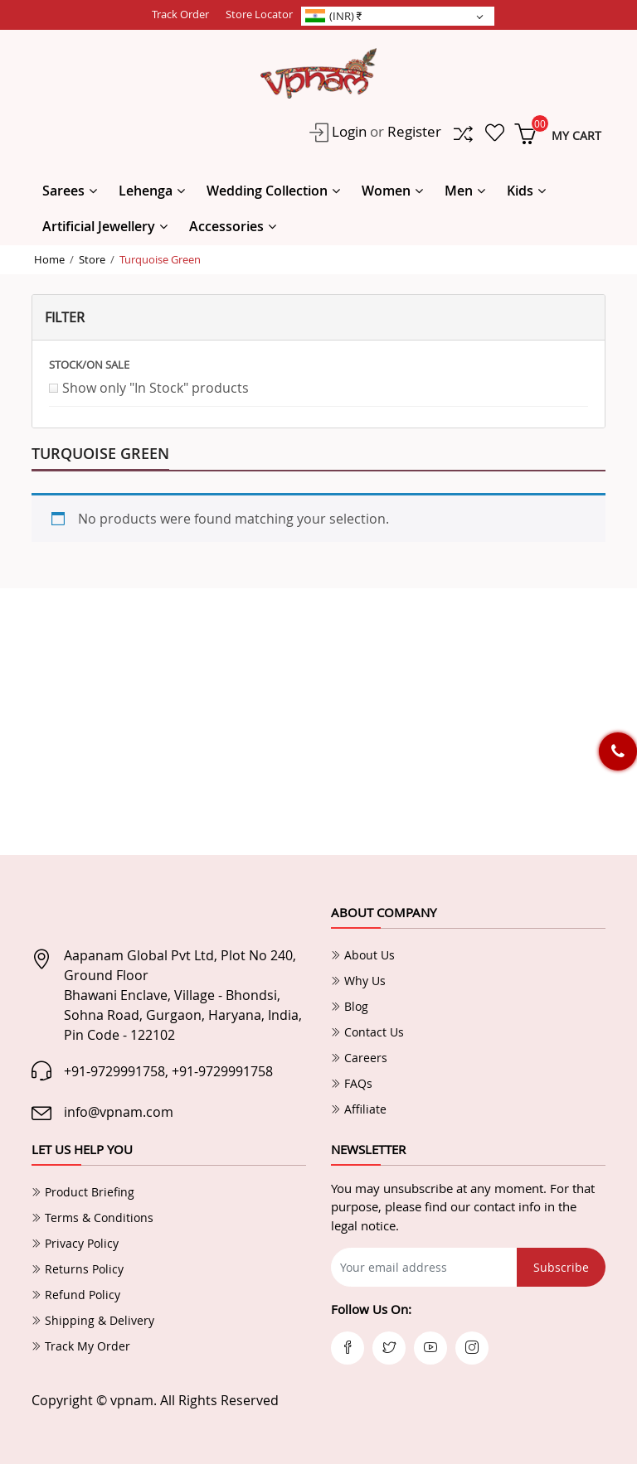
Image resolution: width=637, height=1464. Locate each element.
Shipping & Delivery (93, 1320)
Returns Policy (78, 1269)
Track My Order (81, 1346)
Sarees (63, 190)
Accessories (226, 226)
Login (347, 131)
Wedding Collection (267, 190)
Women (386, 190)
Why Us (358, 980)
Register (414, 131)
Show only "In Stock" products (155, 388)
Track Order (180, 14)
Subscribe (561, 1267)
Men (459, 190)
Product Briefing (83, 1192)
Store (92, 259)
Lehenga (146, 190)
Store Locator (259, 14)
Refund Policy (76, 1294)
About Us (363, 955)
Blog (349, 1006)
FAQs (351, 1083)
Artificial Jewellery (98, 226)
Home (49, 259)
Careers (359, 1057)
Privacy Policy (75, 1243)
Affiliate (359, 1109)
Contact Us (367, 1032)
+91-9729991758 (114, 1071)
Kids (520, 190)
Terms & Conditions (92, 1217)
